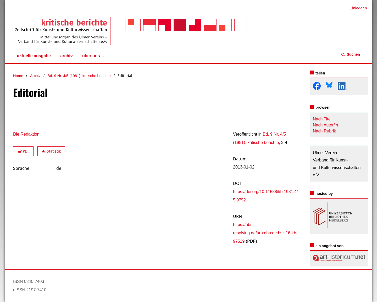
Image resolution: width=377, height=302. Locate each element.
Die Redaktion (26, 134)
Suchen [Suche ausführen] (353, 54)
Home (18, 76)
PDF (23, 151)
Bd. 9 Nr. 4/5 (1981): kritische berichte (79, 76)
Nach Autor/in (325, 125)
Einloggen (356, 8)
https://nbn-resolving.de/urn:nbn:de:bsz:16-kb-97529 (265, 232)
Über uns (90, 56)
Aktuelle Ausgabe (33, 56)
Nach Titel (322, 119)
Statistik (51, 151)
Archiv (65, 56)
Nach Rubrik (324, 131)
